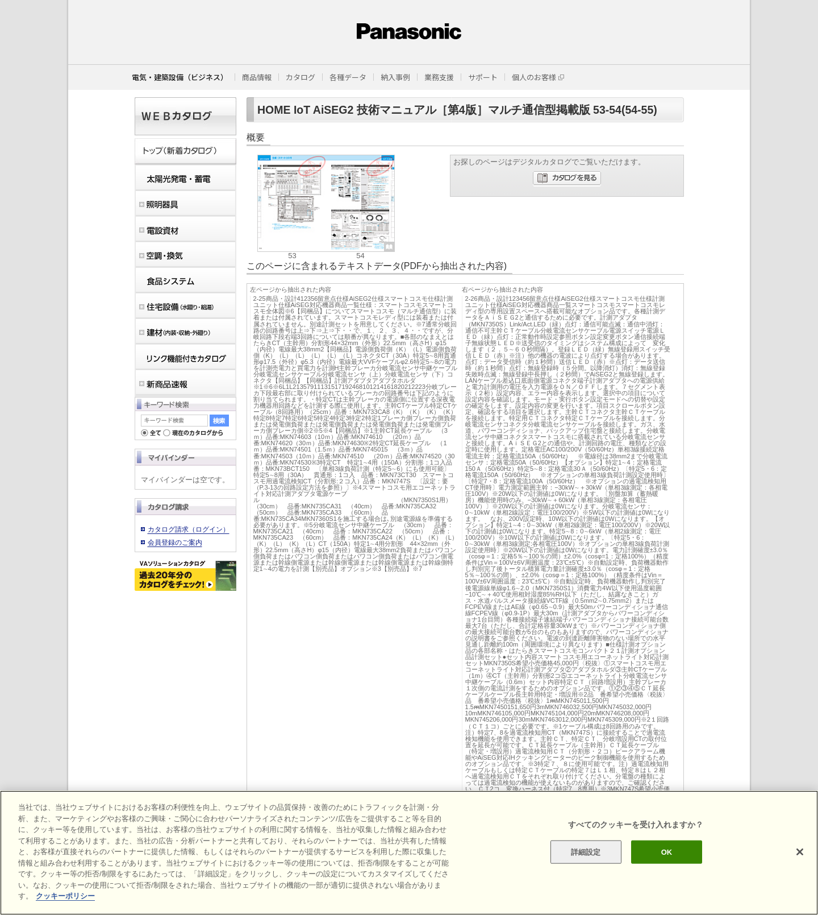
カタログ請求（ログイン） (188, 529)
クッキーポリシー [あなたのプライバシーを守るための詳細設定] (65, 896)
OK (667, 851)
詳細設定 (586, 851)
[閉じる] (799, 851)
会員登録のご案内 (175, 542)
